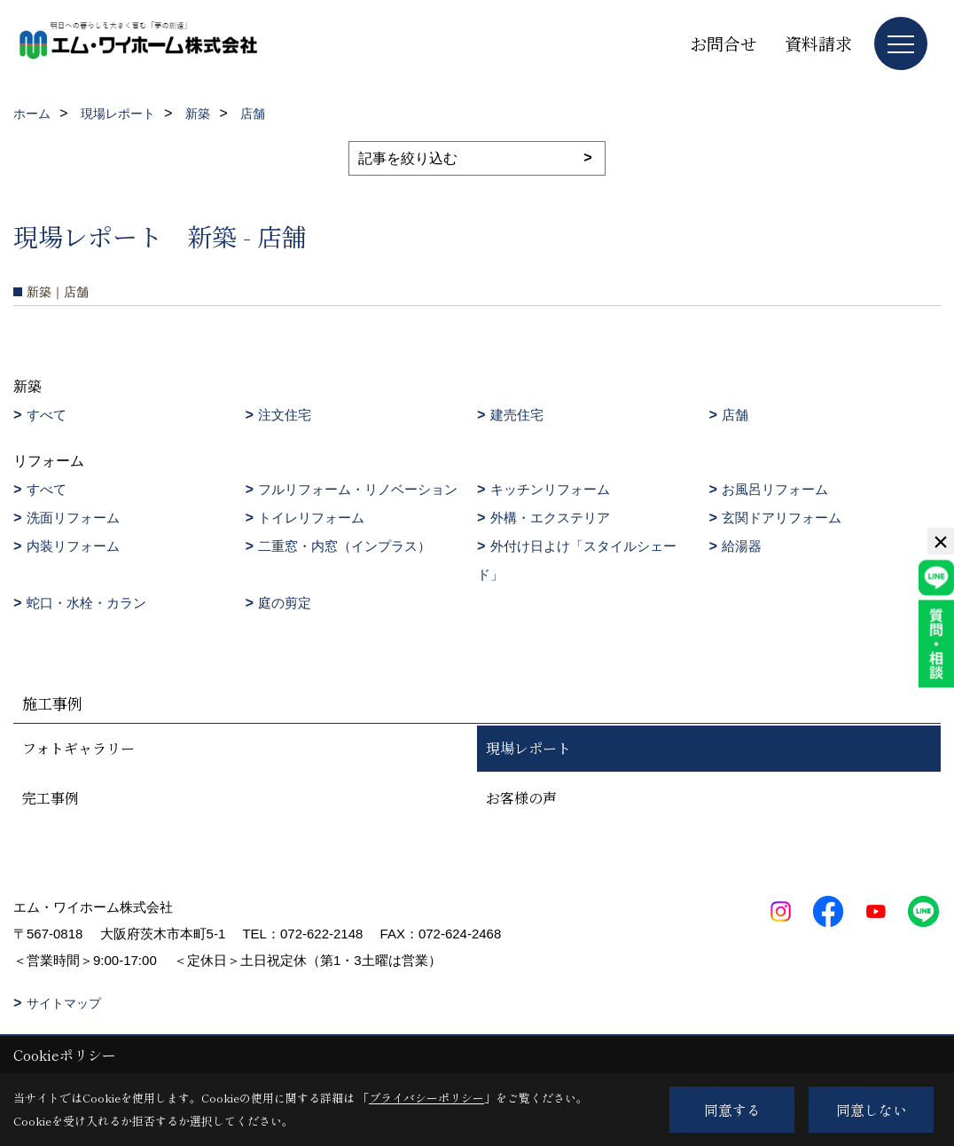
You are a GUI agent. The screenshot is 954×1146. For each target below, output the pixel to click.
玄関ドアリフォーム (781, 517)
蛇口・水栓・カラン (86, 602)
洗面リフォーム (73, 517)
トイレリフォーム (311, 517)
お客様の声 (521, 798)
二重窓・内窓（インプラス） (344, 545)
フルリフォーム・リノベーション (357, 489)
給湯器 (742, 545)
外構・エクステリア (550, 517)
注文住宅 (284, 414)
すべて (46, 414)
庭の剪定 (284, 602)
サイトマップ (64, 1003)
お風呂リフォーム (775, 489)
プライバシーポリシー (426, 1097)
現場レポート (528, 748)
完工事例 (50, 798)
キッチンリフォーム (550, 489)
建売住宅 (516, 414)
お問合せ (723, 43)
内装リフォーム (73, 545)
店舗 (735, 414)
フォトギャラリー (78, 748)
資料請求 (818, 43)
